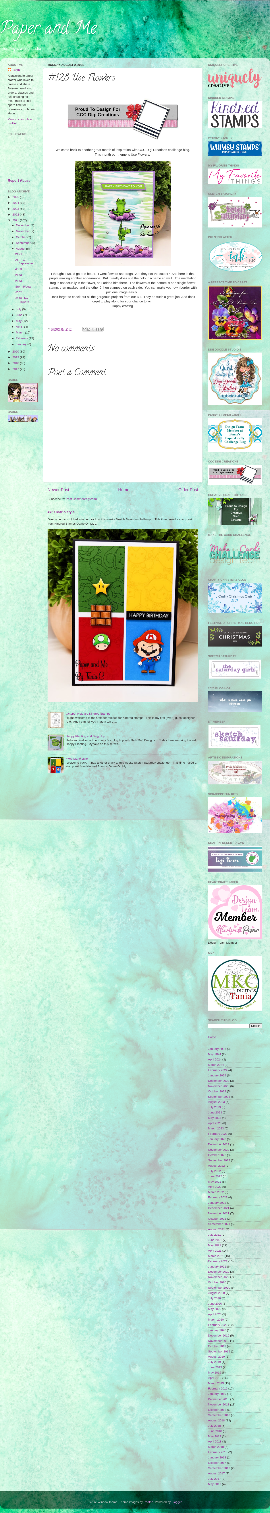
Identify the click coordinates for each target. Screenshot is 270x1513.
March (20, 332)
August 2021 (216, 1229)
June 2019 (215, 1367)
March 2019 (216, 1383)
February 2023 (218, 1133)
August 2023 (216, 1101)
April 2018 (215, 1441)
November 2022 (218, 1149)
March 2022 (216, 1192)
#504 (18, 253)
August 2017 (216, 1473)
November (23, 231)
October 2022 (217, 1155)
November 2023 (218, 1086)
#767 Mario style (61, 512)
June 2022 (215, 1176)
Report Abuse (19, 180)
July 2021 (214, 1234)
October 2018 (217, 1409)
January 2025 (217, 1048)
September (23, 243)
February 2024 (218, 1070)
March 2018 (216, 1446)
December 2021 (218, 1208)
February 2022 (218, 1197)
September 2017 (219, 1468)
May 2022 (214, 1181)
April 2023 (215, 1123)
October (21, 237)
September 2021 (219, 1224)
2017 (16, 369)
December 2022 (218, 1144)
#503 (18, 269)
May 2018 (214, 1436)
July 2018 (214, 1425)
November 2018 (218, 1404)
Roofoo (148, 1502)
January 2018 (217, 1457)
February (22, 338)
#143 (18, 280)
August (21, 248)
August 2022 (216, 1165)
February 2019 (218, 1388)
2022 (16, 214)
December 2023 (218, 1080)
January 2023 (217, 1139)
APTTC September (24, 261)
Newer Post (58, 489)
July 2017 (214, 1478)
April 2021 (215, 1250)
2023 (16, 208)
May (19, 321)
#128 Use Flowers (22, 300)
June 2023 (215, 1112)
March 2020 (216, 1319)
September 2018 (219, 1415)
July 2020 (214, 1298)
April (19, 326)
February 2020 (218, 1325)
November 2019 (218, 1340)
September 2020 (219, 1287)
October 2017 (217, 1462)
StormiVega (23, 286)
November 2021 (218, 1213)
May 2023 (214, 1117)
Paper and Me (48, 29)
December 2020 (218, 1271)
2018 (16, 363)
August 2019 (216, 1356)
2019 (16, 357)
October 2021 (217, 1218)
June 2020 (215, 1303)
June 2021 (215, 1240)
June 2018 (215, 1431)
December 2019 (218, 1335)
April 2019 (215, 1378)
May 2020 (214, 1309)
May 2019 (214, 1372)
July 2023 (214, 1107)
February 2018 (218, 1452)
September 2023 (219, 1096)
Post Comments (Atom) (81, 499)
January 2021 (217, 1266)
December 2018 (218, 1399)
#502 (18, 292)
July (19, 309)
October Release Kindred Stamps (88, 713)
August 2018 (216, 1420)
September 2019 (219, 1351)
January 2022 (217, 1202)
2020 (16, 351)
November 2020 (218, 1277)
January (21, 344)
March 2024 (216, 1064)
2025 (16, 197)
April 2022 (215, 1186)
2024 (16, 202)
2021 (16, 220)
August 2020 (216, 1293)
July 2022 (214, 1171)
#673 (18, 274)
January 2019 (217, 1393)
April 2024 (215, 1059)
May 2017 (214, 1484)
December (23, 225)
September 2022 (219, 1160)
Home (123, 489)
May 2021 (214, 1245)
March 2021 (216, 1256)
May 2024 (214, 1054)
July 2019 (214, 1362)
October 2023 (217, 1091)
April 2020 (215, 1314)
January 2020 (217, 1330)
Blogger (177, 1502)
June (19, 315)
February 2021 (218, 1261)
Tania (16, 69)
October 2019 (217, 1346)
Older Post (188, 489)
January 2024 (217, 1075)
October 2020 (217, 1282)
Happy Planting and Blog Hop (85, 736)
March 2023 (216, 1128)
